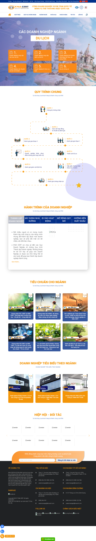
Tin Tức (73, 14)
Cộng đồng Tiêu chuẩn (61, 1)
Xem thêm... (16, 262)
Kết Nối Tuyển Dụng (50, 1)
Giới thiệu (17, 14)
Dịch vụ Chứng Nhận (30, 14)
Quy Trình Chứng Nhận (73, 1)
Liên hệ (80, 14)
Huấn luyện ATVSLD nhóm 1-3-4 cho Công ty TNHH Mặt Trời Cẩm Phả (48, 397)
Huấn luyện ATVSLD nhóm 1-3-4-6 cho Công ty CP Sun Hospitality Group (21, 397)
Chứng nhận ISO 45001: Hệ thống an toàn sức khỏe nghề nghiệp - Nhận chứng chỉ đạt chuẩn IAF (48, 315)
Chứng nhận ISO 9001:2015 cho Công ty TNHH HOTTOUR (75, 396)
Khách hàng (63, 14)
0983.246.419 (42, 500)
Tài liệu (10, 1)
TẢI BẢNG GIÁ (49, 539)
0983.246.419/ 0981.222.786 (46, 480)
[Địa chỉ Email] (37, 460)
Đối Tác (31, 1)
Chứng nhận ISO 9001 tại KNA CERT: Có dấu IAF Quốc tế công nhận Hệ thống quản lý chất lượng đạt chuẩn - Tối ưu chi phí (20, 346)
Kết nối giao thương (39, 1)
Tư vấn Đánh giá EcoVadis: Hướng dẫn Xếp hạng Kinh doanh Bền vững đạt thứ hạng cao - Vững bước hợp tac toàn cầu (48, 346)
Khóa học (53, 14)
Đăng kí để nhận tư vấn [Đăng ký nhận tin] (67, 460)
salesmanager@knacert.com (46, 483)
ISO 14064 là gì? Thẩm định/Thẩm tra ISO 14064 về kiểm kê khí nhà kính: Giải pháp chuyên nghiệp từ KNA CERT (75, 316)
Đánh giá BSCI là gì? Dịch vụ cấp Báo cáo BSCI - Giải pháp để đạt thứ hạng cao (75, 345)
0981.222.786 (77, 500)
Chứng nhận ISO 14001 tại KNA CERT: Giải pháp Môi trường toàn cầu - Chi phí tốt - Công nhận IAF (21, 315)
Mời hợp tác (26, 1)
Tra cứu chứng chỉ (17, 1)
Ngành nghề (43, 14)
